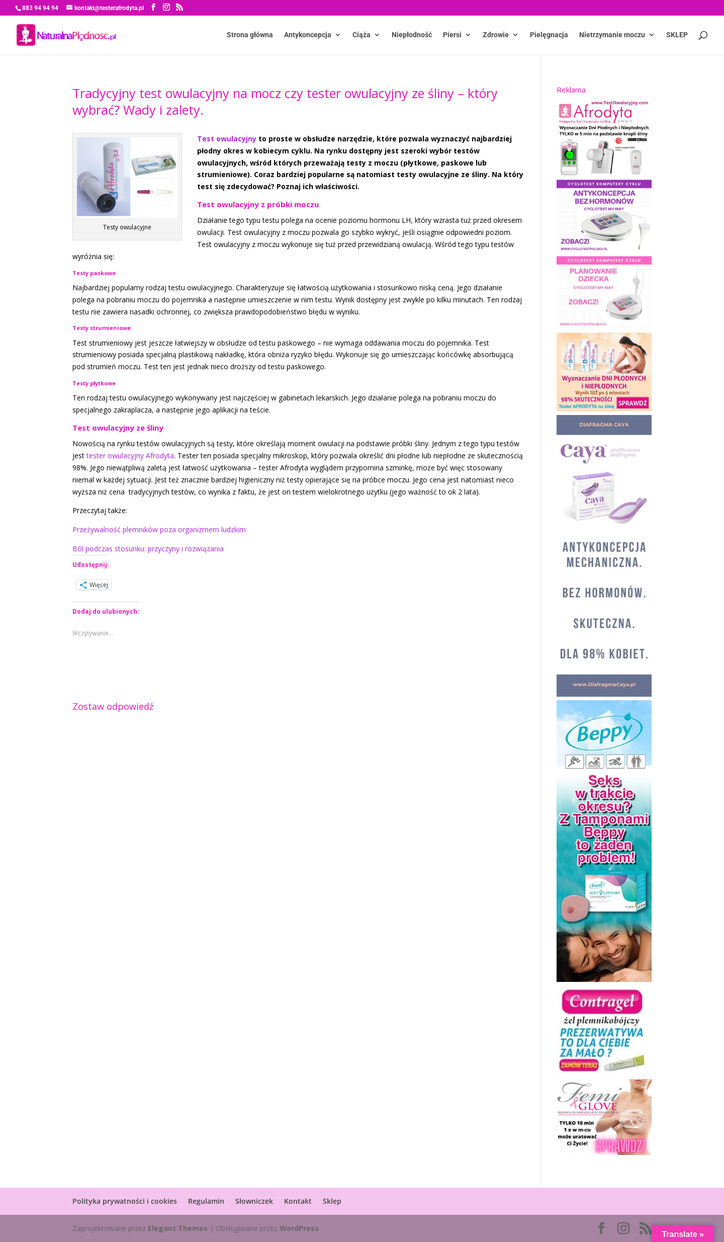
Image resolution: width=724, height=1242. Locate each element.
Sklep (332, 1201)
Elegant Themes (178, 1228)
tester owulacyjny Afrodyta (130, 455)
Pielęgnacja (549, 35)
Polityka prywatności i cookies (124, 1201)
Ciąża (361, 35)
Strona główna (250, 35)
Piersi (452, 35)
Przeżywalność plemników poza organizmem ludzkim (159, 529)
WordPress (299, 1228)
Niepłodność (412, 35)
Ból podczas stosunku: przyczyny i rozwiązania (148, 548)
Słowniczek (254, 1201)
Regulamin (206, 1201)
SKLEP (677, 35)
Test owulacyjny (226, 138)
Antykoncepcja (307, 35)
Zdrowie (496, 35)
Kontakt (298, 1201)
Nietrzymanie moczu (612, 35)
